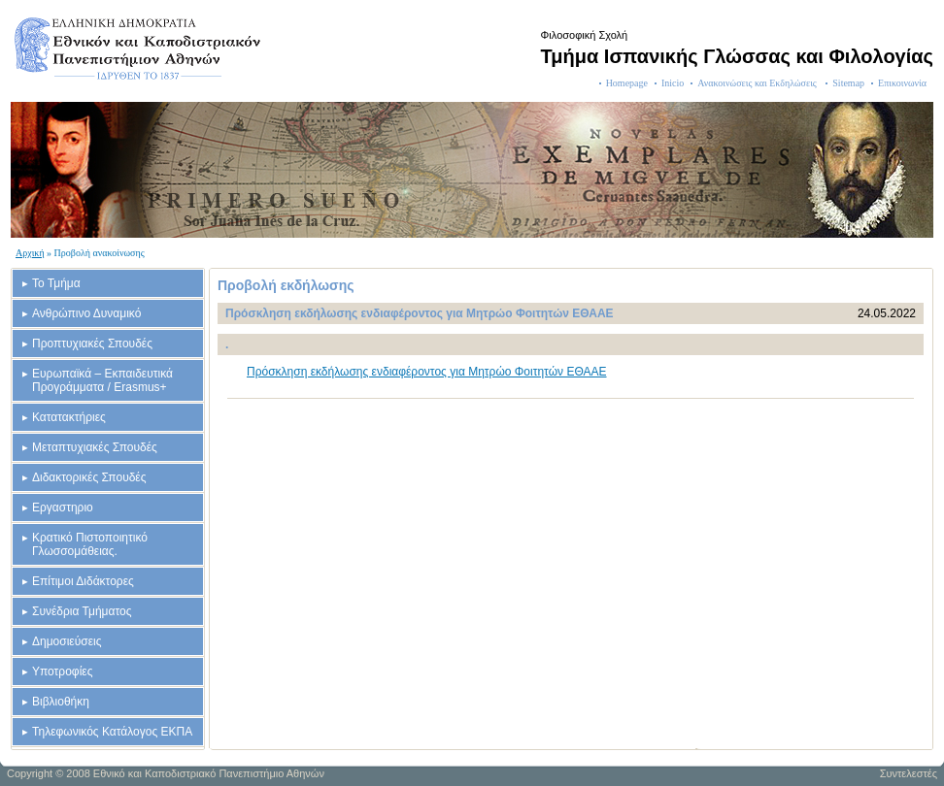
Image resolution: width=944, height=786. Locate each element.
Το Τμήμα (56, 283)
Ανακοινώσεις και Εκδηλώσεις (758, 83)
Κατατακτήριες (69, 417)
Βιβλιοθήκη (60, 701)
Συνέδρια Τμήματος (81, 611)
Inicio (672, 83)
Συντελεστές (908, 773)
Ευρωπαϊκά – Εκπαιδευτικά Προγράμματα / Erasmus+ (102, 380)
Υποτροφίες (62, 671)
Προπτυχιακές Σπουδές (92, 343)
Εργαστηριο (62, 507)
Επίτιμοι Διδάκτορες (83, 581)
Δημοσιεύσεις (66, 641)
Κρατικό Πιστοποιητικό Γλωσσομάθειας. (90, 544)
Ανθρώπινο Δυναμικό (86, 313)
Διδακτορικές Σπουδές (89, 477)
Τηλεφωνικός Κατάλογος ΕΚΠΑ (112, 731)
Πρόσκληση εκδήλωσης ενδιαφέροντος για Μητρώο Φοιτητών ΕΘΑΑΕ (427, 371)
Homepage (627, 83)
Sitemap (848, 83)
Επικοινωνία (902, 83)
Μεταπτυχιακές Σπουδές (94, 447)
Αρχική (30, 252)
